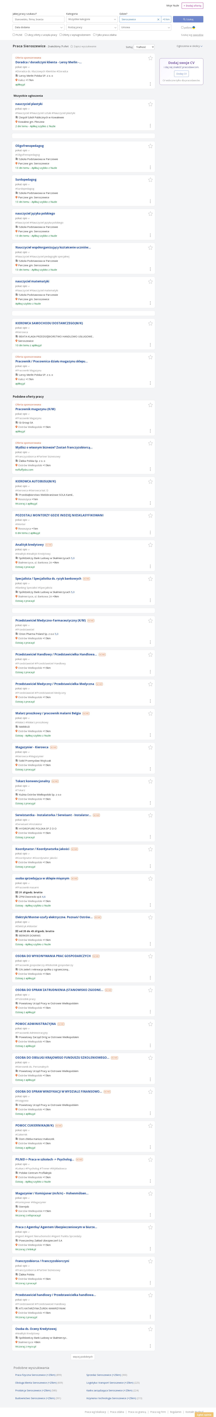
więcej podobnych (83, 1356)
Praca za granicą (137, 1411)
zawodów (198, 34)
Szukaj (189, 19)
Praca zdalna (117, 1411)
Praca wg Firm (158, 1411)
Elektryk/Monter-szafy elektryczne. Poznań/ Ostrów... (54, 917)
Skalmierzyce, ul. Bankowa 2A (35, 562)
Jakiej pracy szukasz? (25, 13)
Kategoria (72, 13)
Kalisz (21, 80)
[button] (150, 58)
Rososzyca (24, 499)
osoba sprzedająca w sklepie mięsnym (42, 878)
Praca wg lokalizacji (95, 1411)
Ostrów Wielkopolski (30, 427)
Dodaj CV (181, 73)
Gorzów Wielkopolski (30, 1211)
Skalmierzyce (25, 1342)
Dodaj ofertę (192, 5)
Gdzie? (123, 13)
